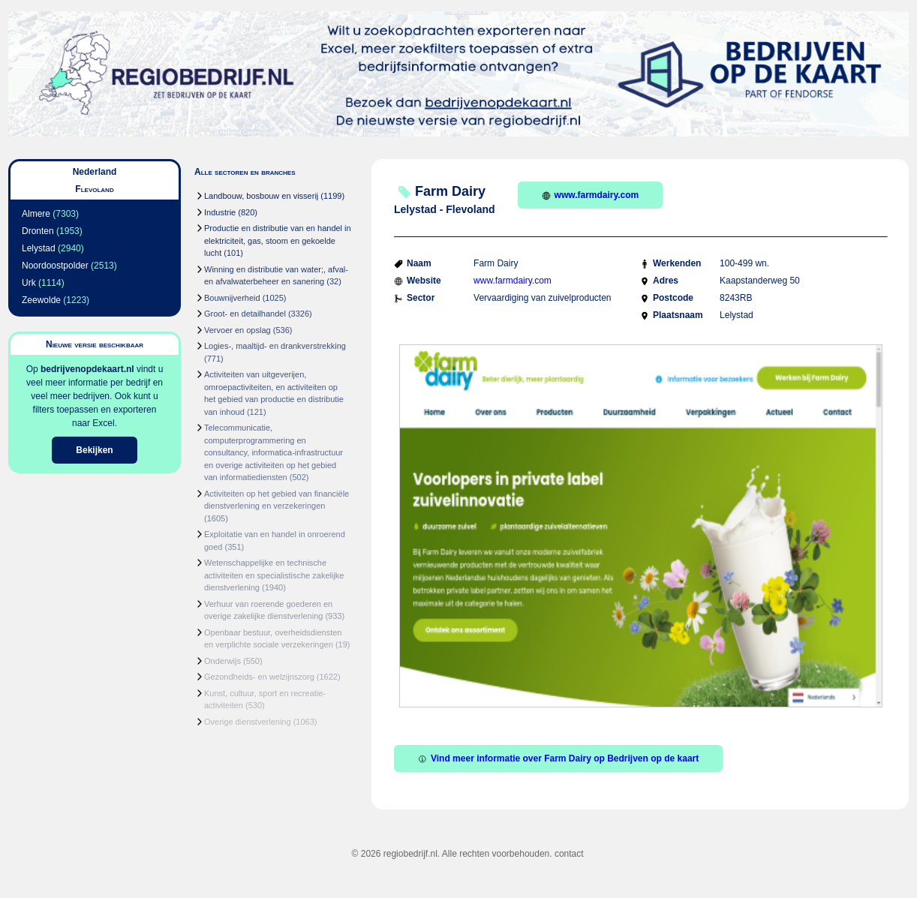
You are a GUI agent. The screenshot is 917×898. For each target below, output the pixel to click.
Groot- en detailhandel (245, 313)
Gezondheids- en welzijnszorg (259, 676)
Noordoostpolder (55, 265)
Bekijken (94, 450)
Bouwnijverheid (232, 297)
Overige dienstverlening (247, 721)
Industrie (220, 212)
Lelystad (39, 248)
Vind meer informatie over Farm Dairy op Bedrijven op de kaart (558, 758)
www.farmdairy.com (590, 195)
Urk (29, 283)
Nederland (95, 172)
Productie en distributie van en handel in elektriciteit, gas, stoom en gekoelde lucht (277, 240)
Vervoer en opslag (237, 330)
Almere (36, 214)
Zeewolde (41, 300)
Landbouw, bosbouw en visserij (261, 195)
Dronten (38, 231)
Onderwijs (222, 660)
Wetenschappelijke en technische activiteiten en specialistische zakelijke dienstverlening (274, 575)
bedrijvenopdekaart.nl (87, 369)
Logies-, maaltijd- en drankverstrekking (275, 345)
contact (569, 853)
